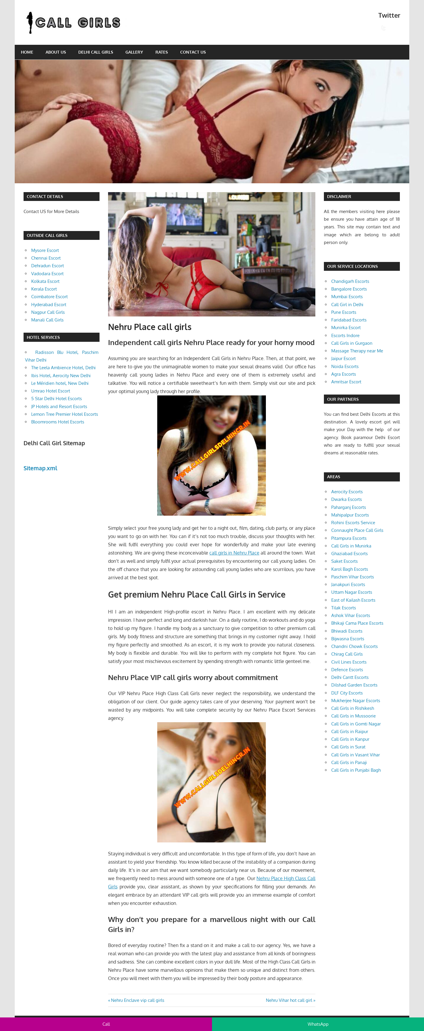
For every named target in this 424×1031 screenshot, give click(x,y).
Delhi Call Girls (95, 52)
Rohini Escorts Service (353, 522)
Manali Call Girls (47, 320)
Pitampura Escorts (349, 538)
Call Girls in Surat (348, 747)
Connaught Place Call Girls (357, 530)
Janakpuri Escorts (348, 584)
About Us (56, 52)
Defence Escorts (347, 669)
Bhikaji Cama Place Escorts (357, 623)
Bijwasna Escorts (347, 638)
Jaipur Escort (343, 358)
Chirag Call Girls (347, 654)
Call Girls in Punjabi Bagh (356, 770)
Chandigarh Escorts (350, 281)
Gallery (134, 52)
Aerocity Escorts (347, 491)
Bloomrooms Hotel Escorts (57, 422)
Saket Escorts (344, 561)
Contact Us (193, 52)
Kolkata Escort (45, 281)
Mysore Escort (45, 250)
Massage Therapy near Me (357, 351)
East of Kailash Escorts (353, 600)
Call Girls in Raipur (349, 731)
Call (106, 1024)
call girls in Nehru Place (234, 553)
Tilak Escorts (343, 608)
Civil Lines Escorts (349, 662)
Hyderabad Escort (48, 304)
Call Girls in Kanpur (350, 739)
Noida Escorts (345, 366)
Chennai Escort (46, 258)
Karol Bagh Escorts (349, 569)
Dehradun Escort (47, 265)
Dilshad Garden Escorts (354, 685)
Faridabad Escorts (349, 320)
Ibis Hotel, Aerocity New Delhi (61, 375)
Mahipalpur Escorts (350, 515)
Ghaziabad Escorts (349, 553)
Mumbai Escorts (347, 296)
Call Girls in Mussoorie (353, 716)
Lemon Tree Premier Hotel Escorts (64, 414)
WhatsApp (318, 1024)
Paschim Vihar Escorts (352, 577)
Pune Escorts (343, 312)
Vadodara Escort (47, 273)
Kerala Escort (44, 289)
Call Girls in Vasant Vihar (355, 755)
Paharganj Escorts (348, 507)
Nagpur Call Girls (48, 312)
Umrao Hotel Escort (50, 391)
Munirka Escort (346, 327)
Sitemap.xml (40, 467)
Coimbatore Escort (49, 296)
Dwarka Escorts (346, 499)
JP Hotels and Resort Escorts (59, 406)
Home (27, 52)
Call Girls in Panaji (349, 762)
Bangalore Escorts (349, 289)
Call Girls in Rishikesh (352, 708)
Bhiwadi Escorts (346, 631)
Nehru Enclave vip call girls (137, 1000)
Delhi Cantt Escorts (350, 677)
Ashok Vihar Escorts (350, 615)
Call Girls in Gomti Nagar (356, 724)
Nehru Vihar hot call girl (289, 1000)
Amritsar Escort (346, 382)
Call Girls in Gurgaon (351, 343)
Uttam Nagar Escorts (351, 592)
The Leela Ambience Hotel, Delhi (63, 367)
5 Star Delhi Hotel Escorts (56, 398)
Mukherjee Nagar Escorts (355, 700)
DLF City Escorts (347, 693)
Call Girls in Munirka (351, 546)
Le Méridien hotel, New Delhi (60, 383)
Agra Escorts (343, 374)
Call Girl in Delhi (347, 304)
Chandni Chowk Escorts (354, 646)
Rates (161, 52)
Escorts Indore (345, 335)
